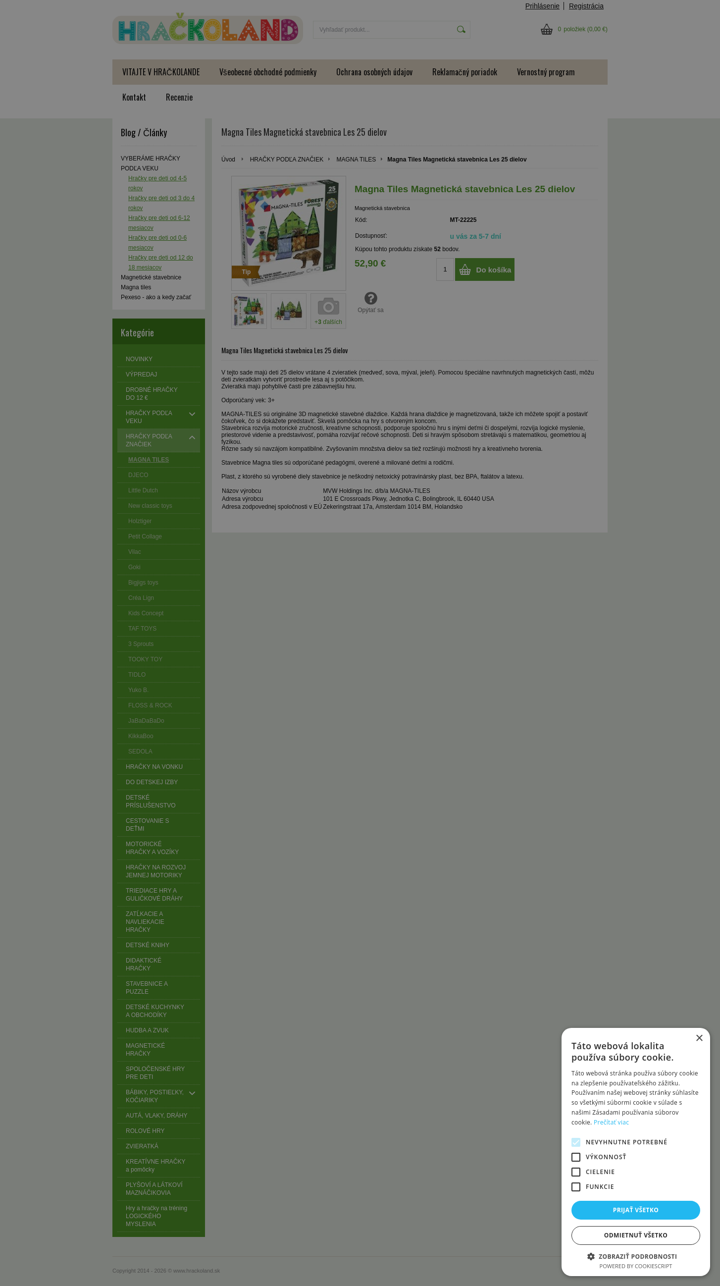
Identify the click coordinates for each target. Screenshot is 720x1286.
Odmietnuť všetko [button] (636, 1235)
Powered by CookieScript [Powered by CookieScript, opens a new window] (636, 1266)
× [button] (699, 1038)
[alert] (360, 643)
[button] (635, 1256)
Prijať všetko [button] (636, 1210)
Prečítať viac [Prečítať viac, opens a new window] (611, 1122)
